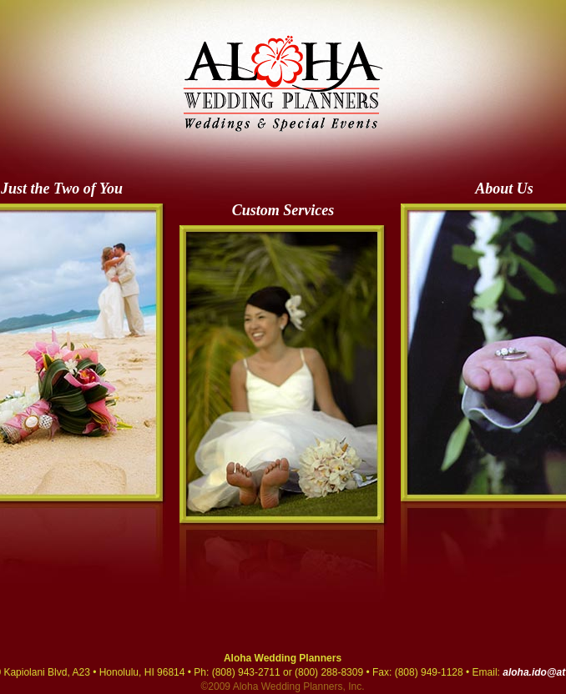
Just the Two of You (62, 188)
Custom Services (283, 210)
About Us (504, 188)
